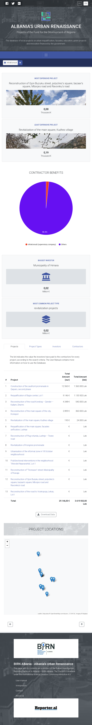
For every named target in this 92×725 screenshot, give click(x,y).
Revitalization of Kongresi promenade (27, 445)
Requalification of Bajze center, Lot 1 (27, 395)
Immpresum (21, 685)
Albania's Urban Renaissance (46, 26)
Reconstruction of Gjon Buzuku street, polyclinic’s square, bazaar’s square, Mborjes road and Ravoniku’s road (32, 482)
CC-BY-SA (72, 614)
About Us (20, 696)
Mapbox (85, 614)
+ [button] (7, 542)
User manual (21, 680)
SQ (79, 3)
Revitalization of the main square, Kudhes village (32, 420)
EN (86, 3)
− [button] (7, 546)
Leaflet (40, 614)
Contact (19, 691)
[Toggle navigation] (46, 55)
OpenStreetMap (55, 614)
